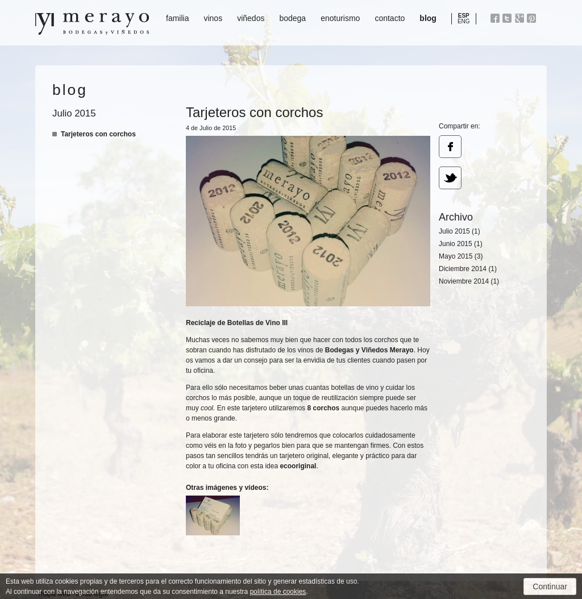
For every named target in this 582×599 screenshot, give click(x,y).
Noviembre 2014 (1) (469, 281)
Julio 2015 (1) (459, 231)
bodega (292, 18)
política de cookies (278, 592)
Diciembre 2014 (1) (468, 269)
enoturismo (340, 18)
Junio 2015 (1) (461, 244)
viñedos (250, 18)
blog (427, 18)
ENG (464, 21)
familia (177, 18)
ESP (463, 16)
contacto (390, 18)
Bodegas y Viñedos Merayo (92, 24)
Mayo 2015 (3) (461, 256)
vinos (212, 18)
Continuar (550, 586)
